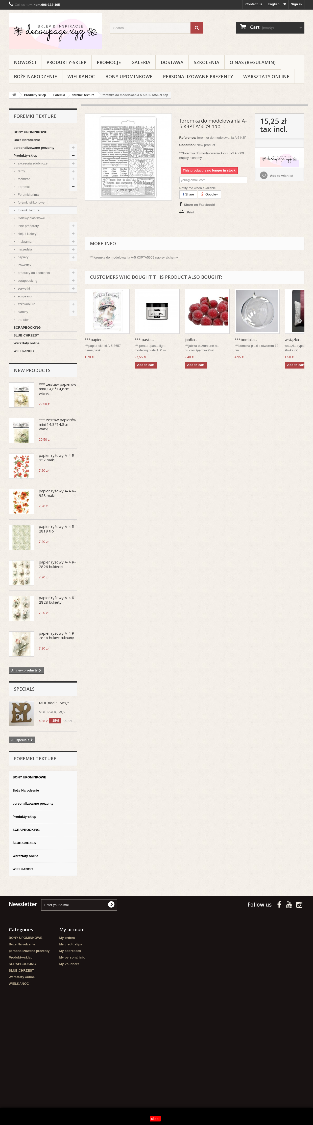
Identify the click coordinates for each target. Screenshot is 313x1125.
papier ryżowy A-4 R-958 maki (57, 493)
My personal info (72, 957)
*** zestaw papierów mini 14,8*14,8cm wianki (57, 389)
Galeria (140, 62)
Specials (24, 689)
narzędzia (24, 249)
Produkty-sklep (66, 62)
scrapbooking (27, 281)
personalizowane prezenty (198, 76)
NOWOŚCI (25, 62)
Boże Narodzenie (35, 76)
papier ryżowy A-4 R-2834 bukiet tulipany (57, 635)
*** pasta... (144, 339)
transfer (23, 320)
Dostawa (172, 62)
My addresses (70, 951)
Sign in (296, 4)
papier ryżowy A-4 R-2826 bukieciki (57, 564)
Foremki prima (28, 194)
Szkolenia (206, 62)
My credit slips (70, 944)
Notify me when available (197, 188)
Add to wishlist (281, 176)
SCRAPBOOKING (27, 327)
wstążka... (293, 339)
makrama (24, 241)
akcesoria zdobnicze (32, 163)
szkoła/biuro (26, 304)
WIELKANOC (81, 76)
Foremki (23, 187)
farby (21, 171)
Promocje (109, 62)
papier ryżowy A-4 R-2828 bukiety (57, 600)
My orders (67, 938)
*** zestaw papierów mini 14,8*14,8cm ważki (57, 424)
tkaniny (22, 312)
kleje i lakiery (27, 234)
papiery (23, 257)
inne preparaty (28, 226)
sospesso (24, 296)
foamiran (24, 179)
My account (72, 929)
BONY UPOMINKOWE (129, 76)
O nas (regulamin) (253, 62)
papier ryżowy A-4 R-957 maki (57, 457)
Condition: (187, 145)
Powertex (24, 265)
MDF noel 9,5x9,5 (54, 702)
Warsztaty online (266, 76)
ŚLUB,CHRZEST (26, 335)
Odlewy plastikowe (31, 218)
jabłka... (191, 339)
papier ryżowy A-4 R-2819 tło (57, 528)
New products (32, 370)
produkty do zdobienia (33, 273)
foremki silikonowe (31, 202)
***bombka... (246, 339)
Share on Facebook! (199, 205)
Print (191, 212)
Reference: (187, 137)
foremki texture (28, 210)
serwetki (23, 288)
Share (188, 194)
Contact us (253, 4)
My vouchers (69, 964)
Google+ (209, 194)
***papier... (94, 339)
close (155, 1119)
